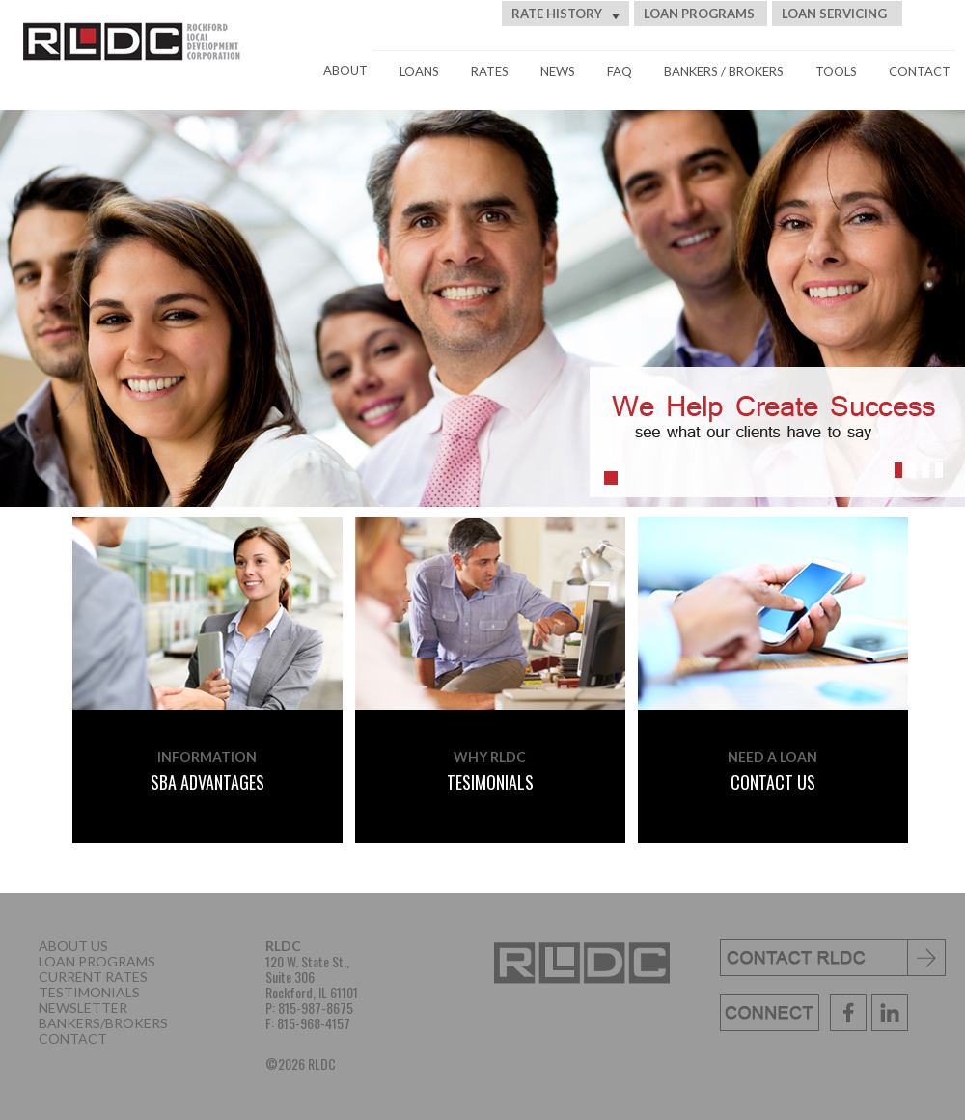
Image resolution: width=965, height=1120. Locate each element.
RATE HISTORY (565, 13)
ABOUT (345, 70)
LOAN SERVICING (834, 13)
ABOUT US (73, 946)
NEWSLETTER (83, 1007)
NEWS (557, 71)
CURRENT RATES (93, 976)
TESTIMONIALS (89, 992)
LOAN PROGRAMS (699, 13)
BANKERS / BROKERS (724, 71)
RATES (490, 71)
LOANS (419, 71)
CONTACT (920, 71)
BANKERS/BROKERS (103, 1023)
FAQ (619, 71)
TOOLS (836, 71)
